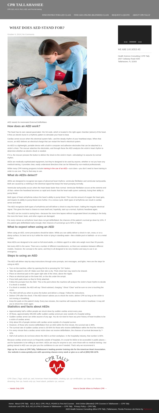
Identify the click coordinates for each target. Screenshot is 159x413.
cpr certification (76, 378)
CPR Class (12, 378)
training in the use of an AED (55, 168)
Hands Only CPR (15, 388)
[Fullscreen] (148, 42)
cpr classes (96, 378)
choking (62, 378)
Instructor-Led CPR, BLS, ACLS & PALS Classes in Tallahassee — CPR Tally (40, 406)
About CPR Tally (141, 15)
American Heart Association (46, 378)
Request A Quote (121, 15)
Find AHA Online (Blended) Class (91, 15)
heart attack (41, 381)
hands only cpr (29, 381)
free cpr (19, 381)
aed (32, 378)
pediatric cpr (52, 381)
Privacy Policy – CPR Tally (85, 406)
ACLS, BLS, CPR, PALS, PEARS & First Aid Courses (52, 404)
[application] (135, 34)
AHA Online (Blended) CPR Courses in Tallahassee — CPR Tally (102, 404)
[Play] (121, 42)
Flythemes (147, 409)
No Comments (28, 34)
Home (11, 404)
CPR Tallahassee (25, 5)
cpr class (87, 378)
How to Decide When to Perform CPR (90, 388)
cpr (68, 378)
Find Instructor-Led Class (56, 15)
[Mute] (144, 42)
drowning (11, 381)
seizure (61, 381)
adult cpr (26, 378)
